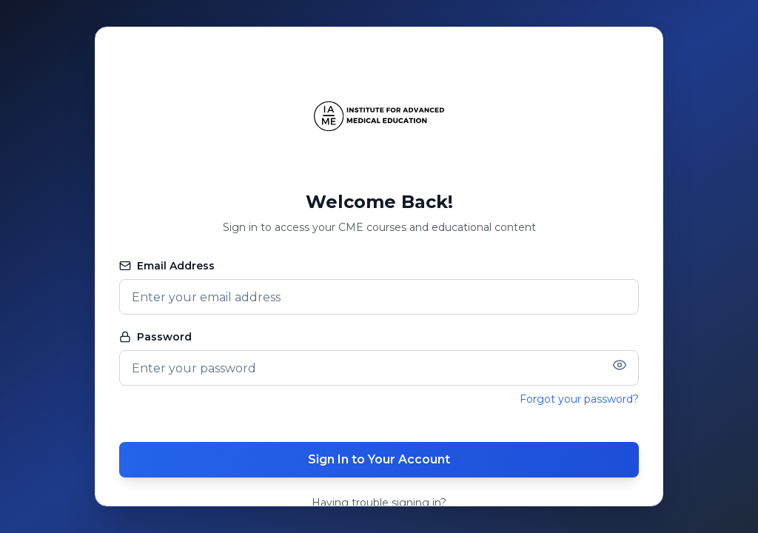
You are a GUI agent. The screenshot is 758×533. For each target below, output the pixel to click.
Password (155, 336)
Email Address (167, 265)
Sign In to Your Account (379, 459)
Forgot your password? (579, 399)
